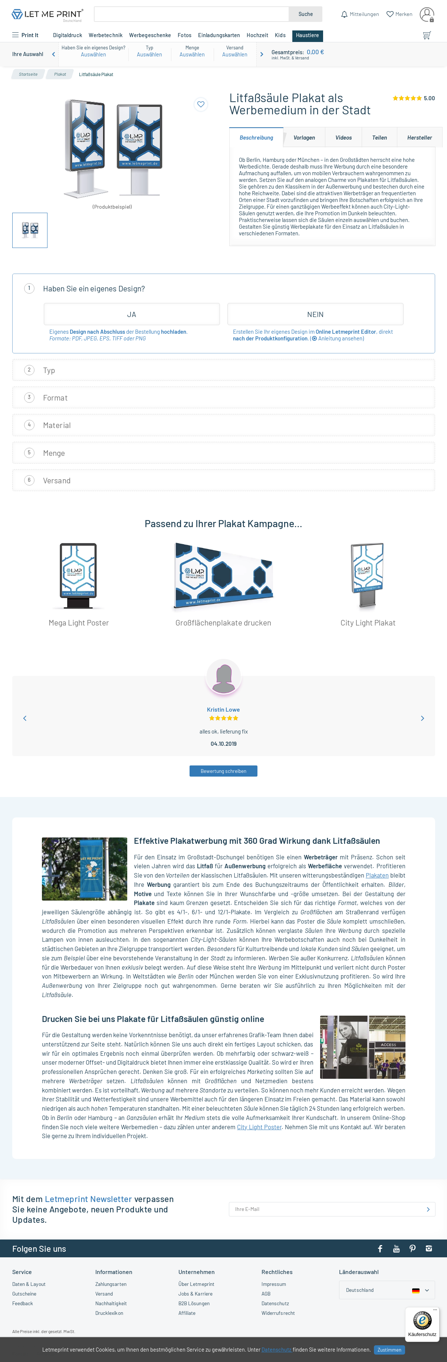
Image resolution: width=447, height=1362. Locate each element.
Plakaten (377, 875)
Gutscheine (24, 1293)
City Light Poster (259, 1126)
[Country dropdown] (387, 1290)
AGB (266, 1293)
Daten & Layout (29, 1284)
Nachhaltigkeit (111, 1303)
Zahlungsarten (110, 1284)
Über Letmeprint (196, 1284)
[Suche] (192, 14)
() (337, 338)
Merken (403, 13)
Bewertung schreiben (223, 771)
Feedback (22, 1303)
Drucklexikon (109, 1313)
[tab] (256, 137)
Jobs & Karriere (195, 1293)
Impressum (274, 1284)
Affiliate (187, 1313)
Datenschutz (275, 1303)
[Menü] (435, 1311)
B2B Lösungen (194, 1303)
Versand (104, 1293)
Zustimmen (389, 1350)
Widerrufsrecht (278, 1313)
